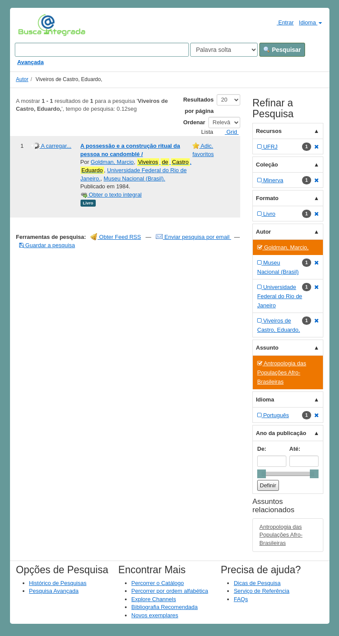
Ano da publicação (281, 433)
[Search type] (224, 50)
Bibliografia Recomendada (164, 607)
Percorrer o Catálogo (157, 583)
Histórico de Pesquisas (58, 583)
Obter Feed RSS (116, 237)
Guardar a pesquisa (47, 245)
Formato (267, 198)
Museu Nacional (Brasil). (134, 178)
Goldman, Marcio (112, 162)
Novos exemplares (154, 615)
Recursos (269, 131)
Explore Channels (153, 599)
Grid (228, 132)
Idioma (310, 22)
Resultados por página (198, 105)
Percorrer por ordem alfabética (169, 591)
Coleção (267, 164)
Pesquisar (282, 49)
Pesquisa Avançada (54, 591)
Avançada (30, 62)
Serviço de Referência (261, 591)
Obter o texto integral (111, 194)
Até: (294, 449)
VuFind (31, 25)
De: (261, 449)
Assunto (267, 347)
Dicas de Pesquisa (257, 583)
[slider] (261, 473)
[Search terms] (102, 50)
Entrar (282, 22)
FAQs (241, 599)
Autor (22, 79)
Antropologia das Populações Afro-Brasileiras (280, 535)
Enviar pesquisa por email (193, 237)
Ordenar (194, 122)
